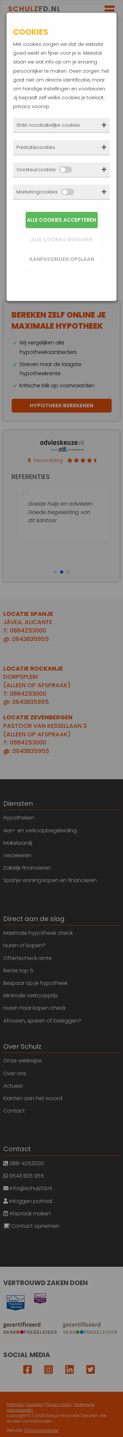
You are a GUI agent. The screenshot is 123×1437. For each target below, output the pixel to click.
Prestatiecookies (35, 147)
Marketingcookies (45, 192)
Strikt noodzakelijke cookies (48, 125)
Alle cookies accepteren (61, 219)
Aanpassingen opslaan (61, 259)
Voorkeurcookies (44, 169)
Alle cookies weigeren (61, 239)
